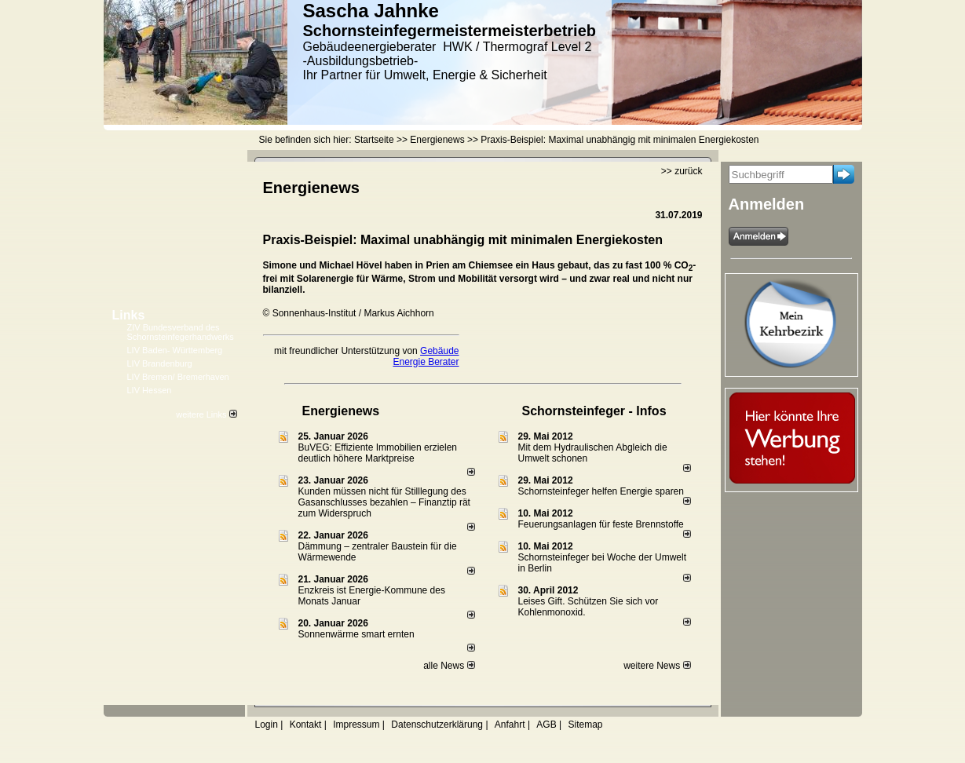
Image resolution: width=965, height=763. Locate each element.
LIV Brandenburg (159, 363)
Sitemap (585, 724)
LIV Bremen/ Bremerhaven (178, 377)
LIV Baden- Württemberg (175, 350)
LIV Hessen (149, 390)
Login (266, 724)
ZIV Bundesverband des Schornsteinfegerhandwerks (180, 332)
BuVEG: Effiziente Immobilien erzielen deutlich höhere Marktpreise (378, 453)
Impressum (356, 724)
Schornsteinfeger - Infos (594, 411)
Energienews (341, 411)
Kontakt (306, 724)
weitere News (656, 665)
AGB (546, 724)
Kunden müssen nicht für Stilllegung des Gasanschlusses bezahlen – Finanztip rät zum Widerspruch (384, 502)
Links (128, 315)
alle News (448, 665)
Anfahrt (510, 724)
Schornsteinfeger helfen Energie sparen (601, 491)
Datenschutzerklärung (437, 724)
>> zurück (682, 171)
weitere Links (206, 414)
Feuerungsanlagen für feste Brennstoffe (601, 524)
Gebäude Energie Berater (426, 356)
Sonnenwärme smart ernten (356, 634)
